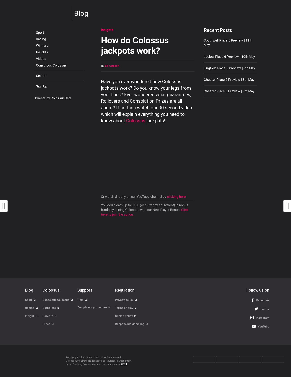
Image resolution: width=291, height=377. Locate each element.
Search (41, 76)
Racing (41, 39)
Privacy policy (126, 300)
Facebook (259, 300)
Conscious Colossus (51, 65)
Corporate (51, 308)
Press (48, 325)
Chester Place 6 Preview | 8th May (229, 80)
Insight (31, 316)
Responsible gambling (131, 325)
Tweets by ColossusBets (53, 98)
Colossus (135, 120)
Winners (42, 45)
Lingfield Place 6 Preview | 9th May (229, 68)
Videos (41, 59)
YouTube (260, 326)
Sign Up (41, 86)
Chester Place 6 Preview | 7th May (229, 91)
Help (82, 300)
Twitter (261, 309)
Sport (40, 32)
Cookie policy (126, 316)
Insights (42, 52)
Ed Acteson (112, 65)
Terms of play (126, 308)
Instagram (259, 317)
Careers (49, 316)
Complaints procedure (94, 308)
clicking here (176, 197)
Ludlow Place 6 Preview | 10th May (229, 57)
